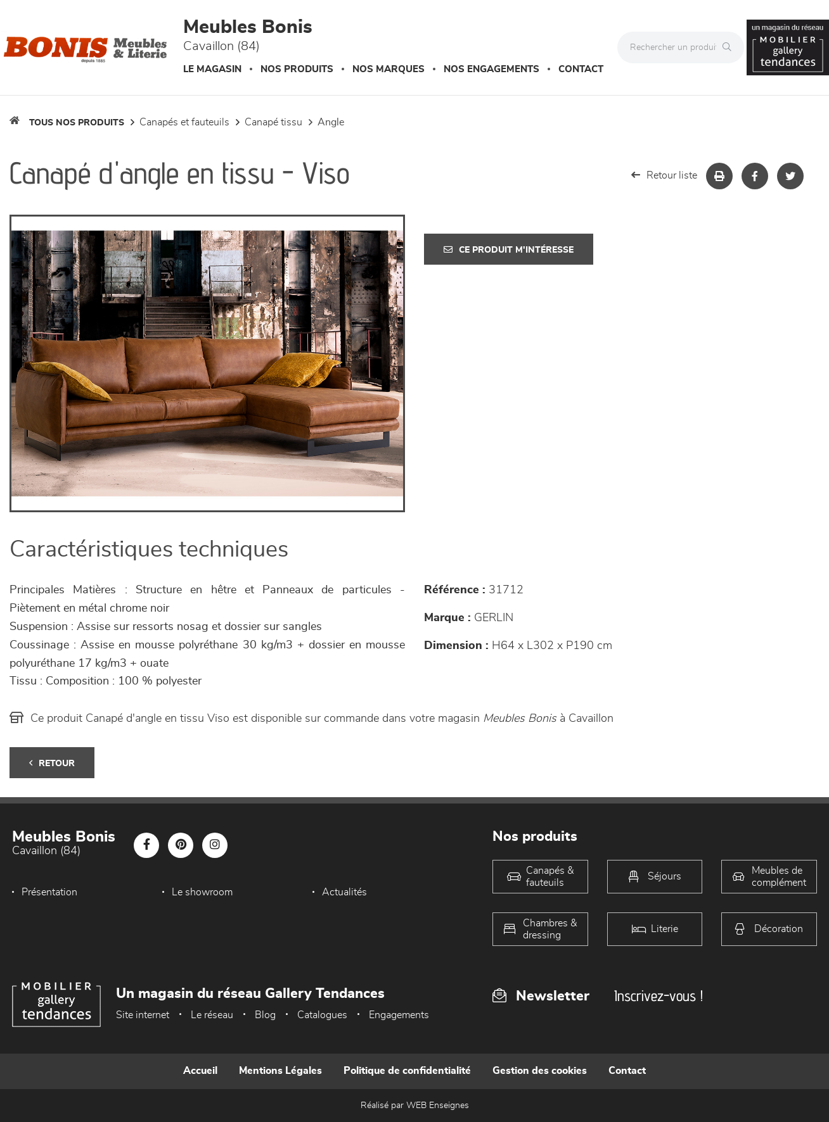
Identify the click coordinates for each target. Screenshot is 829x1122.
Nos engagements (491, 69)
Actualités (344, 892)
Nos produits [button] (296, 69)
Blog (265, 1015)
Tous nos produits (76, 122)
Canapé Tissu (273, 122)
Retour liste (664, 175)
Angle (331, 122)
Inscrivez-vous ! (658, 995)
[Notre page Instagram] (215, 845)
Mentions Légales (280, 1071)
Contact (580, 69)
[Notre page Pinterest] (180, 845)
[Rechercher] (730, 47)
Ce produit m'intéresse (509, 250)
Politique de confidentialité (407, 1071)
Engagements (399, 1015)
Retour (52, 763)
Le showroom (202, 892)
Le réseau (212, 1015)
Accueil (200, 1071)
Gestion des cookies (539, 1071)
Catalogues (322, 1015)
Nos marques (388, 69)
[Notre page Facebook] (146, 845)
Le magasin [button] (212, 69)
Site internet (142, 1015)
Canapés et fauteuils (184, 122)
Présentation (49, 892)
